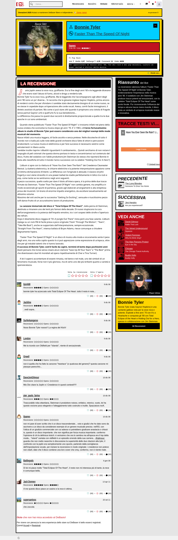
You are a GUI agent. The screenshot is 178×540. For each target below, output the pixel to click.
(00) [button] (108, 296)
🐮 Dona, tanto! (80, 13)
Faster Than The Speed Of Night (102, 34)
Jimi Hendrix (131, 203)
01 (123, 133)
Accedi (26, 524)
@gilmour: (100, 437)
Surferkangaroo (30, 320)
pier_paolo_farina (31, 394)
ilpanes (72, 45)
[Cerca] (46, 4)
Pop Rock (75, 58)
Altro (130, 4)
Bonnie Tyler (87, 27)
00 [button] (92, 296)
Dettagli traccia (154, 164)
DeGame (103, 4)
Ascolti (92, 4)
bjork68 (26, 284)
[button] (140, 4)
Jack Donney (29, 480)
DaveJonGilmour (31, 376)
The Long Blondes (133, 183)
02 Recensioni (138, 326)
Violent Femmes (132, 235)
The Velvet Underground (136, 228)
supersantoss (29, 498)
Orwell (26, 356)
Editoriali (117, 4)
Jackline (27, 302)
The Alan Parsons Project (137, 242)
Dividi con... (153, 73)
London (27, 338)
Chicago (129, 249)
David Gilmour (131, 222)
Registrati (36, 524)
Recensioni (78, 4)
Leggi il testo (141, 149)
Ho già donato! (153, 12)
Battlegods (28, 459)
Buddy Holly (130, 255)
